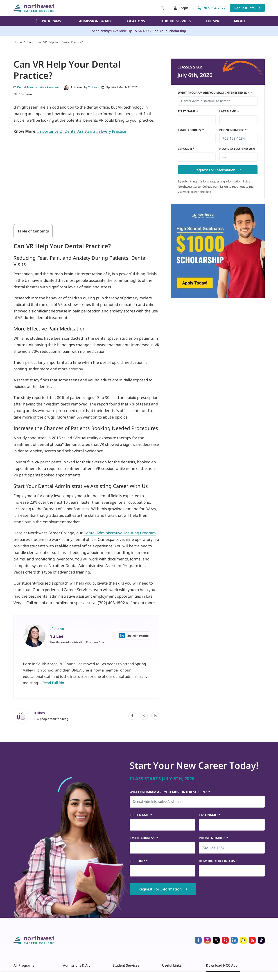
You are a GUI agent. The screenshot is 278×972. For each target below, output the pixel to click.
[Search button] (162, 8)
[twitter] (144, 716)
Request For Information (217, 170)
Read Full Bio (53, 682)
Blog (30, 42)
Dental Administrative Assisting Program (120, 532)
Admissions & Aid (95, 21)
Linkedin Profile (134, 635)
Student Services (175, 21)
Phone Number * (232, 130)
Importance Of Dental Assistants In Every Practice (81, 131)
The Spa (212, 21)
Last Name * (229, 111)
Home (18, 42)
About (239, 21)
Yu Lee (92, 87)
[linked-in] (155, 716)
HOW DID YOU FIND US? (237, 149)
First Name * (188, 111)
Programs (48, 21)
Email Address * (191, 130)
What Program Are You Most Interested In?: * (215, 93)
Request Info (247, 8)
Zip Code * (186, 149)
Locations (135, 21)
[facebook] (132, 716)
